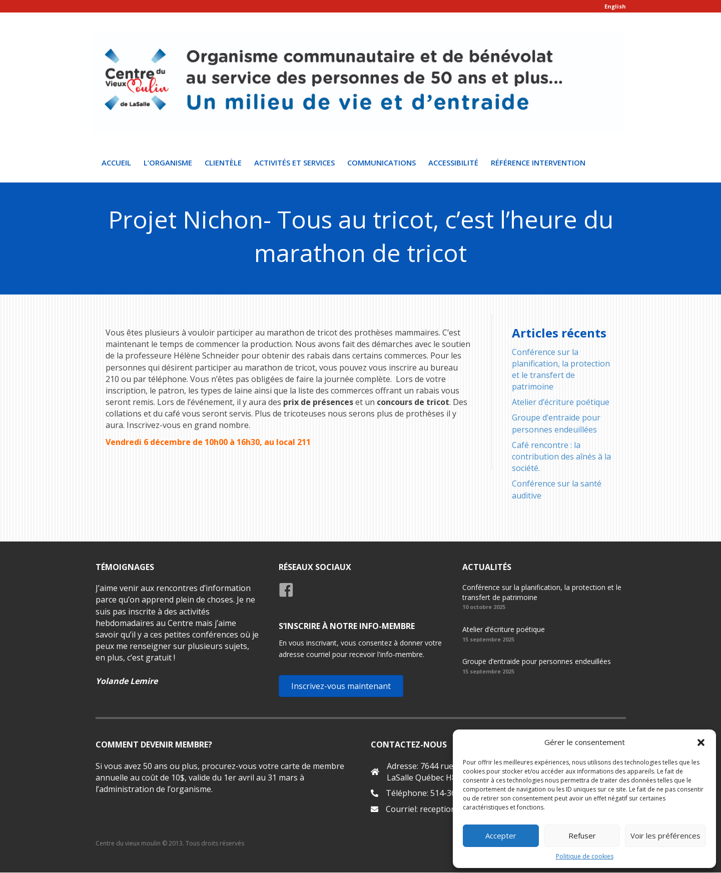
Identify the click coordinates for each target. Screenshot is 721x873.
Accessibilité (453, 163)
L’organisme (168, 163)
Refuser (582, 835)
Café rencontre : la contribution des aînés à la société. (561, 457)
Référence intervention (538, 163)
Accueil (116, 163)
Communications (381, 163)
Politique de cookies (584, 856)
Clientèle (223, 163)
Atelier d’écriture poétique (560, 402)
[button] (701, 743)
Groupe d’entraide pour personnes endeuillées (556, 423)
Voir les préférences (665, 835)
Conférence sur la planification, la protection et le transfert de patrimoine (561, 369)
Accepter (500, 835)
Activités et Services (294, 163)
